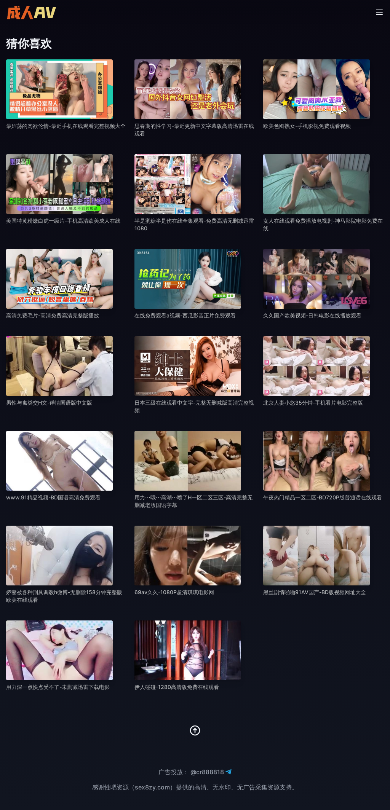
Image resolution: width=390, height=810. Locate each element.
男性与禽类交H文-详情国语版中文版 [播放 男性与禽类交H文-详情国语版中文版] (49, 402)
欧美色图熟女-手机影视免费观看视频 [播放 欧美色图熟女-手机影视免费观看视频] (307, 126)
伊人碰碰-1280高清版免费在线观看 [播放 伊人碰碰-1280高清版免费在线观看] (176, 687)
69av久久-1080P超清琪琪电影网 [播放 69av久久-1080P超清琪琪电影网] (174, 592)
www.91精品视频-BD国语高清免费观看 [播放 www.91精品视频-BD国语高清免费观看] (53, 497)
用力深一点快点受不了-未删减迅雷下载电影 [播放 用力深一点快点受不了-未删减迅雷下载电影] (58, 687)
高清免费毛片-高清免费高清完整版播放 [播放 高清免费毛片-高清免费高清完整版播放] (52, 315)
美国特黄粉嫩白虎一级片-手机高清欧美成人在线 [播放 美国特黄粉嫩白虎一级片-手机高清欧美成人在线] (63, 220)
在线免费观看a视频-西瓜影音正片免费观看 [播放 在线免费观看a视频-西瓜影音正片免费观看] (185, 315)
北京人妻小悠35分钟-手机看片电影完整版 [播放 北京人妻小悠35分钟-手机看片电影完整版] (313, 402)
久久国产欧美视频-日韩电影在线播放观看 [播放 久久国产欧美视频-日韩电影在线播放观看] (312, 315)
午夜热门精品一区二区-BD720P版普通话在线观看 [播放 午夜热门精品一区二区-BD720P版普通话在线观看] (322, 497)
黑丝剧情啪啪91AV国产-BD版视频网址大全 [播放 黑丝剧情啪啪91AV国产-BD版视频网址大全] (314, 592)
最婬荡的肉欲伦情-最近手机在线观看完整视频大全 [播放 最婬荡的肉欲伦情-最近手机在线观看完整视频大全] (66, 126)
